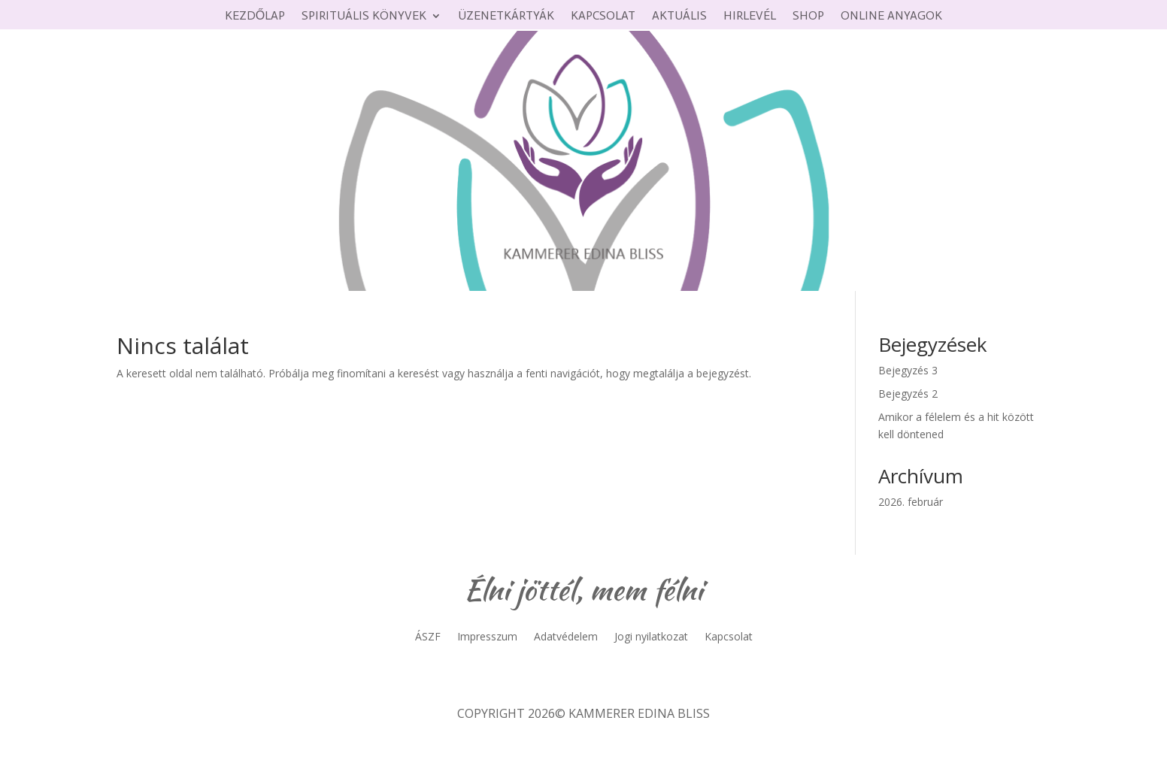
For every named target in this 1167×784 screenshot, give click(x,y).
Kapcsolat (603, 17)
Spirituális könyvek (364, 17)
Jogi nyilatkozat (651, 637)
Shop (808, 17)
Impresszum (487, 637)
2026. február (910, 502)
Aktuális (679, 17)
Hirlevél (749, 17)
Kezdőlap (255, 17)
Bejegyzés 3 (908, 370)
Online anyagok (891, 17)
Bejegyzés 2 (908, 393)
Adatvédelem (566, 637)
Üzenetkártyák (506, 17)
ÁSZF (428, 637)
